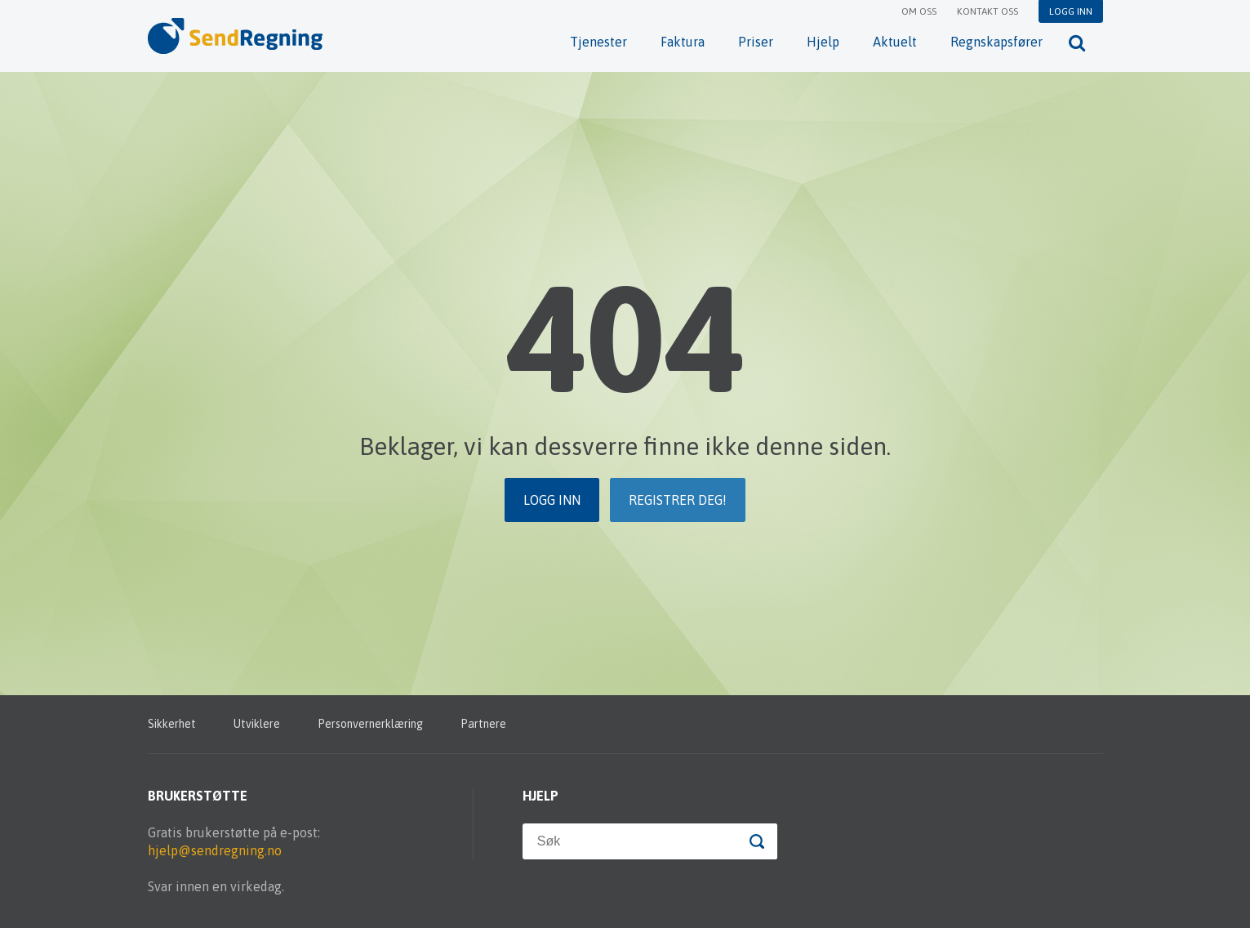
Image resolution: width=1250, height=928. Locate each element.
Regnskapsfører (996, 41)
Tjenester (598, 41)
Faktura (683, 41)
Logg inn (1070, 11)
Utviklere (257, 723)
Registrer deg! (678, 500)
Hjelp (823, 41)
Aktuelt (895, 41)
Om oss (918, 11)
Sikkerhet (172, 723)
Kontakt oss (987, 11)
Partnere (483, 723)
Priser (755, 41)
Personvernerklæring (370, 723)
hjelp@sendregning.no (215, 850)
